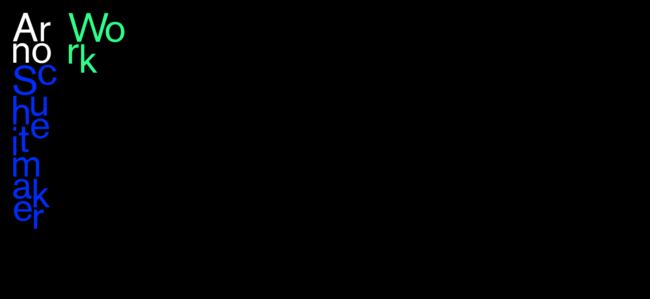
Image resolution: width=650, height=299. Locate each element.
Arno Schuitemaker (35, 121)
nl (634, 17)
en (621, 17)
